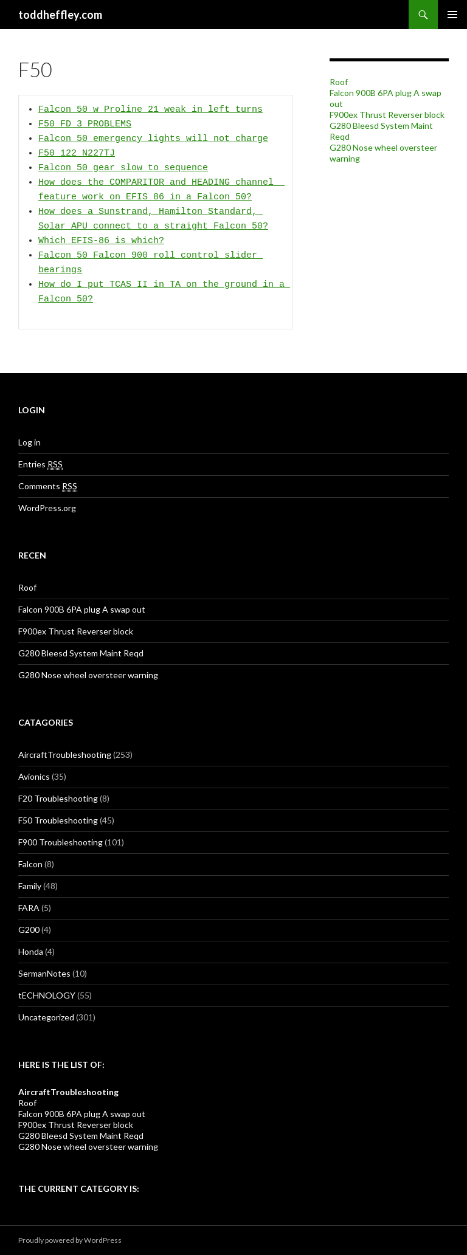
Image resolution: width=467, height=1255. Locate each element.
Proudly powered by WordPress (70, 1240)
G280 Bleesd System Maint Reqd (81, 653)
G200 (29, 929)
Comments (47, 486)
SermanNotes (44, 973)
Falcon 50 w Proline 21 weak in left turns (150, 110)
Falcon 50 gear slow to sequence (123, 168)
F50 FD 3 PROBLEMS (84, 125)
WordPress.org (47, 508)
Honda (30, 951)
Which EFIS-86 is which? (101, 241)
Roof (339, 82)
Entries (40, 464)
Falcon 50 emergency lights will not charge (153, 139)
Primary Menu (452, 14)
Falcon (30, 864)
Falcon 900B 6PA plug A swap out (81, 609)
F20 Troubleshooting (58, 798)
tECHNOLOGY (46, 995)
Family (29, 886)
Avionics (34, 776)
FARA (29, 908)
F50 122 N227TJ (76, 154)
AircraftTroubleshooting (64, 754)
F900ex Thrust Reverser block (387, 114)
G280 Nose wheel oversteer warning (88, 675)
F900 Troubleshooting (60, 842)
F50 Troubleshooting (58, 820)
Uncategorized (46, 1017)
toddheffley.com (60, 14)
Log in (29, 442)
